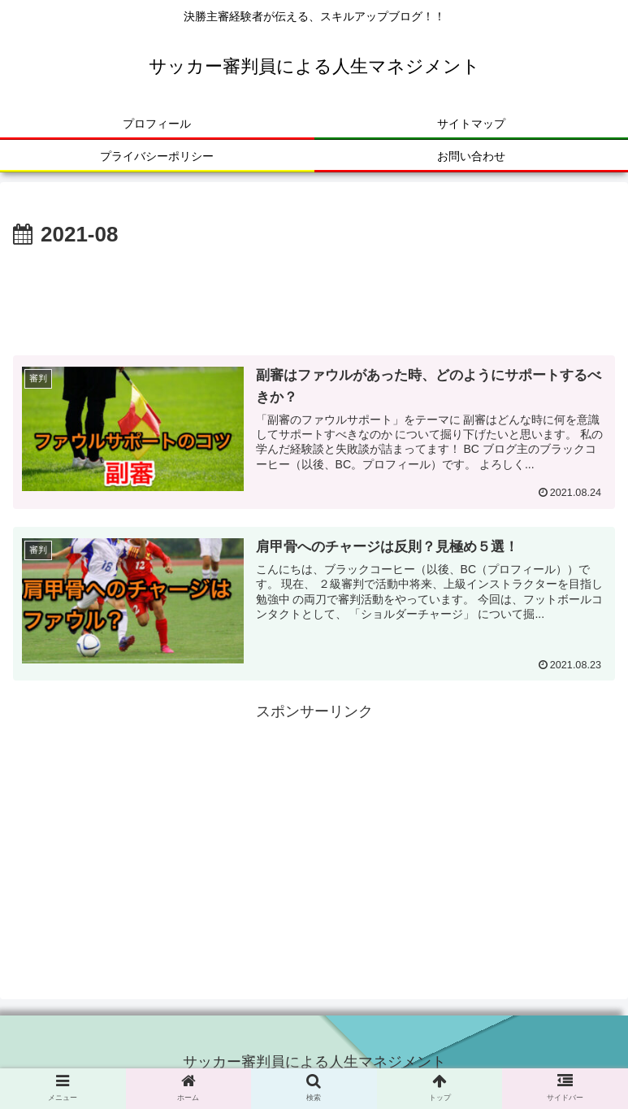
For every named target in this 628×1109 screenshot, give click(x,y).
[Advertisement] (314, 297)
